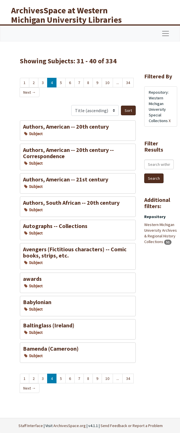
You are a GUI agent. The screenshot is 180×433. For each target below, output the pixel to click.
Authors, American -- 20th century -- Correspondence (68, 153)
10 (107, 82)
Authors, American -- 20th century (66, 126)
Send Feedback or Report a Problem (132, 425)
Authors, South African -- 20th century (71, 202)
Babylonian (37, 302)
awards (32, 278)
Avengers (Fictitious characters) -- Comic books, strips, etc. (75, 252)
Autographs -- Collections (55, 225)
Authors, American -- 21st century (65, 179)
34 (128, 82)
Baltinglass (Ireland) (48, 325)
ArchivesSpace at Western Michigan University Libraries (66, 15)
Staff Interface (30, 425)
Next (29, 92)
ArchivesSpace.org (69, 425)
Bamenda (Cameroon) (51, 348)
